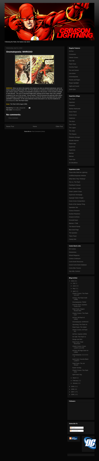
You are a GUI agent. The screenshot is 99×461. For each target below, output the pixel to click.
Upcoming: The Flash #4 (79, 324)
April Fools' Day (77, 374)
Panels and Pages (74, 80)
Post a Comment (13, 118)
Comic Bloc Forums (75, 268)
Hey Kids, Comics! (74, 271)
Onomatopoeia (16, 109)
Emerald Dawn (73, 220)
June (74, 286)
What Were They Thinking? (77, 179)
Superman (72, 147)
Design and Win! (77, 339)
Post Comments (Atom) (38, 131)
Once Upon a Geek (75, 188)
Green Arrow (73, 115)
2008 (73, 389)
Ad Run (71, 51)
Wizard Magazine (74, 255)
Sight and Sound (74, 86)
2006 (73, 394)
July (74, 283)
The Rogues (72, 134)
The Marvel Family (74, 226)
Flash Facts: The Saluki (79, 327)
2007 (73, 392)
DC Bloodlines (73, 162)
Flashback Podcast (74, 185)
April (74, 291)
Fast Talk (71, 61)
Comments (74, 431)
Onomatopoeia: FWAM (79, 302)
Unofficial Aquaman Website (77, 175)
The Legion (72, 127)
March (75, 378)
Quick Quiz (72, 89)
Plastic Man (72, 143)
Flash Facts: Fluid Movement (77, 342)
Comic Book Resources (76, 261)
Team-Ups (72, 159)
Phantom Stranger (74, 137)
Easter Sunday (76, 367)
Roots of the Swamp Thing (77, 204)
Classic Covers (73, 57)
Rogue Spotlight (74, 83)
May (74, 288)
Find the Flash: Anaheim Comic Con (79, 305)
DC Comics (72, 249)
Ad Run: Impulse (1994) (79, 334)
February (76, 380)
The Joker (72, 131)
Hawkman (72, 118)
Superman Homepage (75, 194)
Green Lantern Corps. (75, 191)
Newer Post (10, 126)
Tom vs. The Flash (74, 182)
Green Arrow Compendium (77, 201)
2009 (73, 386)
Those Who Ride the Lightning (78, 172)
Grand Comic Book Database (78, 265)
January (75, 383)
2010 (73, 281)
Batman (71, 153)
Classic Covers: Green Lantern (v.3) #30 (79, 347)
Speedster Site (73, 207)
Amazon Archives (74, 217)
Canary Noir (72, 239)
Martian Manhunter (74, 108)
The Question (73, 233)
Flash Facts (72, 64)
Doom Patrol (73, 112)
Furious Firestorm (74, 210)
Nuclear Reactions (74, 214)
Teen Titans (72, 124)
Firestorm (72, 105)
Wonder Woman (74, 140)
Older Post (59, 126)
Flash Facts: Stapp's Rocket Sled (78, 309)
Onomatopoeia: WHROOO (80, 322)
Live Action (72, 73)
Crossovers (72, 54)
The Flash (72, 99)
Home (35, 126)
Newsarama (72, 252)
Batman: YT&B (73, 223)
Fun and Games (74, 70)
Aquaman (72, 102)
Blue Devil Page (74, 229)
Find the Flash (73, 67)
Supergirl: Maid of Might (76, 198)
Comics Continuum (74, 258)
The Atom (72, 121)
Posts (72, 428)
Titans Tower (73, 236)
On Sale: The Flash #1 (79, 337)
